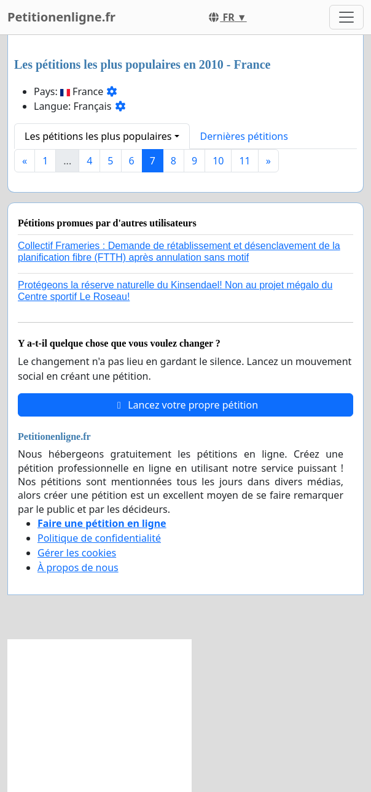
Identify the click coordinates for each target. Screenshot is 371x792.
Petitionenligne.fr (61, 17)
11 (244, 160)
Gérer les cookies (76, 552)
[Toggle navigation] (346, 17)
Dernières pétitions (244, 136)
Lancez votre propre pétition (185, 405)
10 (218, 160)
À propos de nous (78, 567)
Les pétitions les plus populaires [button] (98, 136)
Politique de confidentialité (99, 538)
